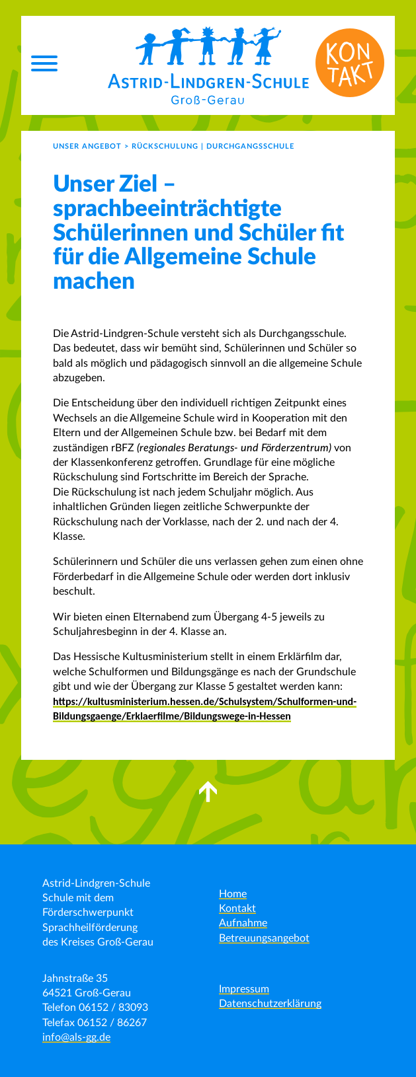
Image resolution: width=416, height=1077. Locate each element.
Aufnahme (243, 923)
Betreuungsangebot (264, 938)
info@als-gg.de (76, 1037)
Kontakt (237, 908)
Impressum (244, 989)
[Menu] (44, 65)
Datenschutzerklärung (270, 1003)
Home (233, 894)
